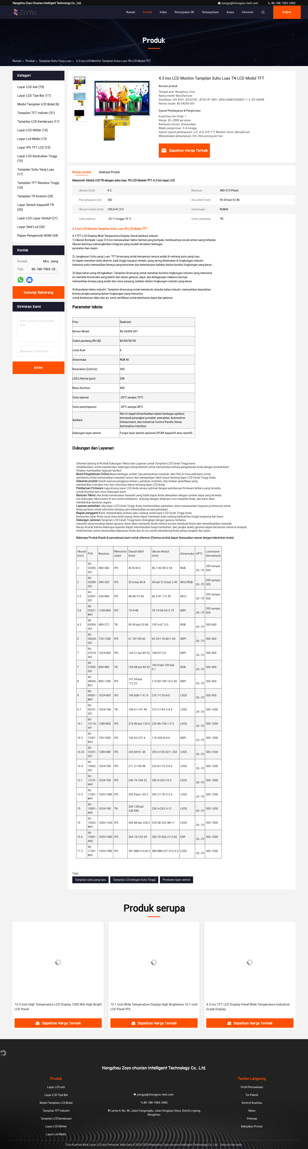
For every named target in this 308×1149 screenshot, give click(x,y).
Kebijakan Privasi (252, 1126)
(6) (38, 104)
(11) (38, 121)
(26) (31, 227)
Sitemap (252, 1118)
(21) (37, 218)
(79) (30, 87)
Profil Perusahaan (252, 1087)
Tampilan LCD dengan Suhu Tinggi (134, 879)
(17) (34, 95)
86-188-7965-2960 (281, 3)
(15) (37, 158)
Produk (147, 12)
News (251, 1110)
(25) (35, 207)
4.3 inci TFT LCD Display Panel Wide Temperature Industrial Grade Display (248, 1007)
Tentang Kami (210, 12)
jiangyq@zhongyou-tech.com (239, 3)
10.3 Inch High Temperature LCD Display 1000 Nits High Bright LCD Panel (58, 1007)
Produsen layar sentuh (176, 879)
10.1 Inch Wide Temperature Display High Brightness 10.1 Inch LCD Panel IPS (154, 1007)
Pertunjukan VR (184, 12)
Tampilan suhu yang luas (55, 61)
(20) (35, 196)
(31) (36, 113)
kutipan (287, 12)
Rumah (130, 12)
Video (163, 12)
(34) (37, 235)
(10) (32, 130)
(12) (32, 139)
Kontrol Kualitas (252, 1102)
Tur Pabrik (252, 1095)
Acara (230, 12)
